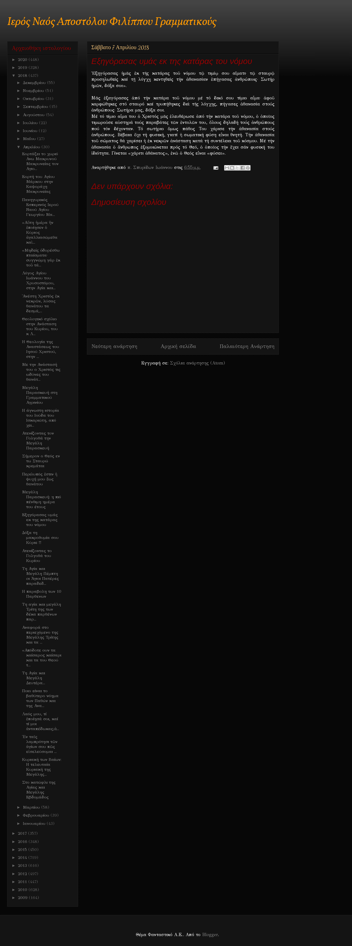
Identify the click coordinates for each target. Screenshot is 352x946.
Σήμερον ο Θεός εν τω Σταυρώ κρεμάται (41, 460)
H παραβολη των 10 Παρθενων (41, 594)
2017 (23, 833)
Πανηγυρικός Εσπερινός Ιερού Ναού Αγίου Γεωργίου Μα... (40, 207)
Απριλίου (32, 146)
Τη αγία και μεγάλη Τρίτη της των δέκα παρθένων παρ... (41, 612)
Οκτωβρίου (34, 98)
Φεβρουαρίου (37, 815)
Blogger (210, 934)
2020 (23, 59)
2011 (23, 881)
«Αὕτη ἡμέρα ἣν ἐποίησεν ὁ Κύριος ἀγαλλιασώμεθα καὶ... (39, 232)
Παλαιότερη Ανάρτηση (246, 346)
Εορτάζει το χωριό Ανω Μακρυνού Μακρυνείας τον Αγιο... (40, 161)
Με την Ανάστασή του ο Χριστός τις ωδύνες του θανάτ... (41, 372)
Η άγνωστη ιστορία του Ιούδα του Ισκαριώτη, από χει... (40, 418)
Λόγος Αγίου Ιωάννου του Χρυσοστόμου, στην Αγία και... (39, 280)
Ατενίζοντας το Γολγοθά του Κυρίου (37, 555)
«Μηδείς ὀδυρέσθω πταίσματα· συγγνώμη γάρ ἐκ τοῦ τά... (41, 258)
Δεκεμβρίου (35, 82)
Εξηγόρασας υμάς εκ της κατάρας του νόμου (40, 519)
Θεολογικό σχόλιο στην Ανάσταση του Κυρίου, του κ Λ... (40, 326)
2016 (23, 841)
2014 (23, 857)
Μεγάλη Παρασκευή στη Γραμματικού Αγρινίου (39, 395)
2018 (23, 75)
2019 (23, 67)
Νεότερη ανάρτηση (114, 346)
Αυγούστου (34, 114)
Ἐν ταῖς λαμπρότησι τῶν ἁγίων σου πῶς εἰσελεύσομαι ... (39, 744)
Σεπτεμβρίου (36, 106)
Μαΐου (30, 138)
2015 (23, 849)
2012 (23, 873)
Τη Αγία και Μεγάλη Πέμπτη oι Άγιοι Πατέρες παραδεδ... (40, 576)
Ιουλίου (31, 122)
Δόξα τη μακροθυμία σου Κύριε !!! (40, 537)
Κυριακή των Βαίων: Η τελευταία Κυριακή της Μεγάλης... (41, 767)
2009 (23, 897)
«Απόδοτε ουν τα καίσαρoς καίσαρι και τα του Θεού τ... (41, 657)
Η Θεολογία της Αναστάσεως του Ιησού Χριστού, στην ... (40, 349)
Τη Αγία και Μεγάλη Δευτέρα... (33, 677)
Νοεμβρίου (34, 90)
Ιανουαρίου (35, 823)
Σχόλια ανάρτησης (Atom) (197, 363)
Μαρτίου (32, 807)
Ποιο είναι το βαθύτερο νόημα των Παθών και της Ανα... (40, 698)
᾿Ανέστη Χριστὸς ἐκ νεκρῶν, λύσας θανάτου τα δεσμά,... (40, 303)
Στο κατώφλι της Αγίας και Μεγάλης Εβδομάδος (39, 790)
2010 (23, 889)
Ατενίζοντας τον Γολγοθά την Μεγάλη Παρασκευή (38, 440)
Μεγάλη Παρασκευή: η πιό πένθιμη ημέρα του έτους (41, 499)
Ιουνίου (31, 130)
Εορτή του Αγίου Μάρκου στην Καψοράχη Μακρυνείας (38, 184)
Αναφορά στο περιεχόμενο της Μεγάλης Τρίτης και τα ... (40, 635)
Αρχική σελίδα (178, 346)
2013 (23, 865)
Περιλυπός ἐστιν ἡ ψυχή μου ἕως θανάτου (39, 479)
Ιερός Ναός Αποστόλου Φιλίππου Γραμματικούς (111, 22)
